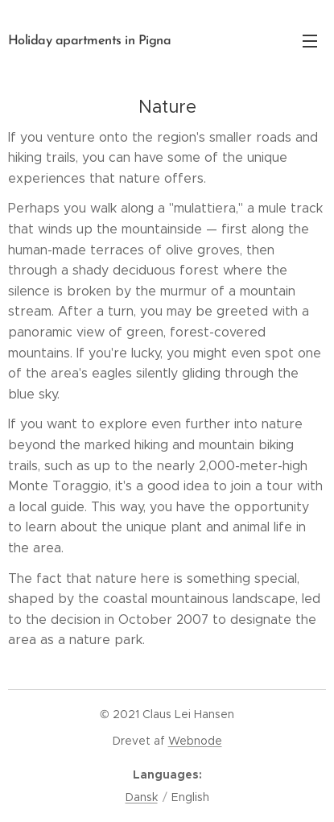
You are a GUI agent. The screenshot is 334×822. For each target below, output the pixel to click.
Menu (310, 41)
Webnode (195, 740)
